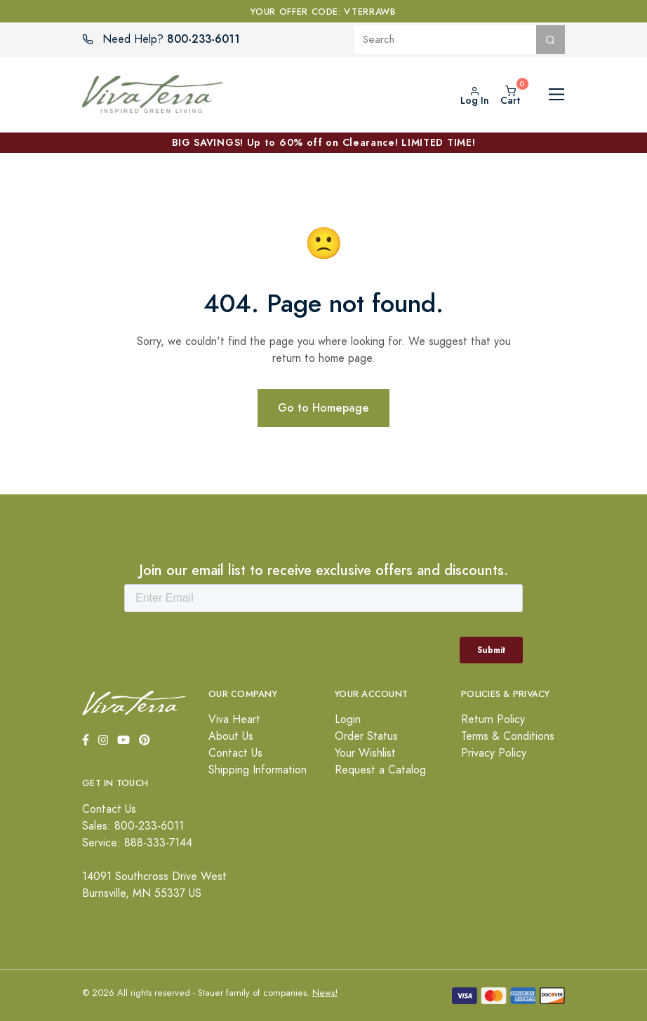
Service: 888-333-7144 (137, 843)
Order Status (366, 736)
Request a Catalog (380, 770)
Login (348, 719)
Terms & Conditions (507, 736)
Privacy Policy (493, 753)
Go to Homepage (323, 408)
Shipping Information (257, 770)
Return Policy (493, 719)
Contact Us (235, 753)
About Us (230, 736)
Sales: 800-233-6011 (133, 826)
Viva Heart (234, 719)
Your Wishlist (365, 753)
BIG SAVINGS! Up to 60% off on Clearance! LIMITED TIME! (324, 142)
